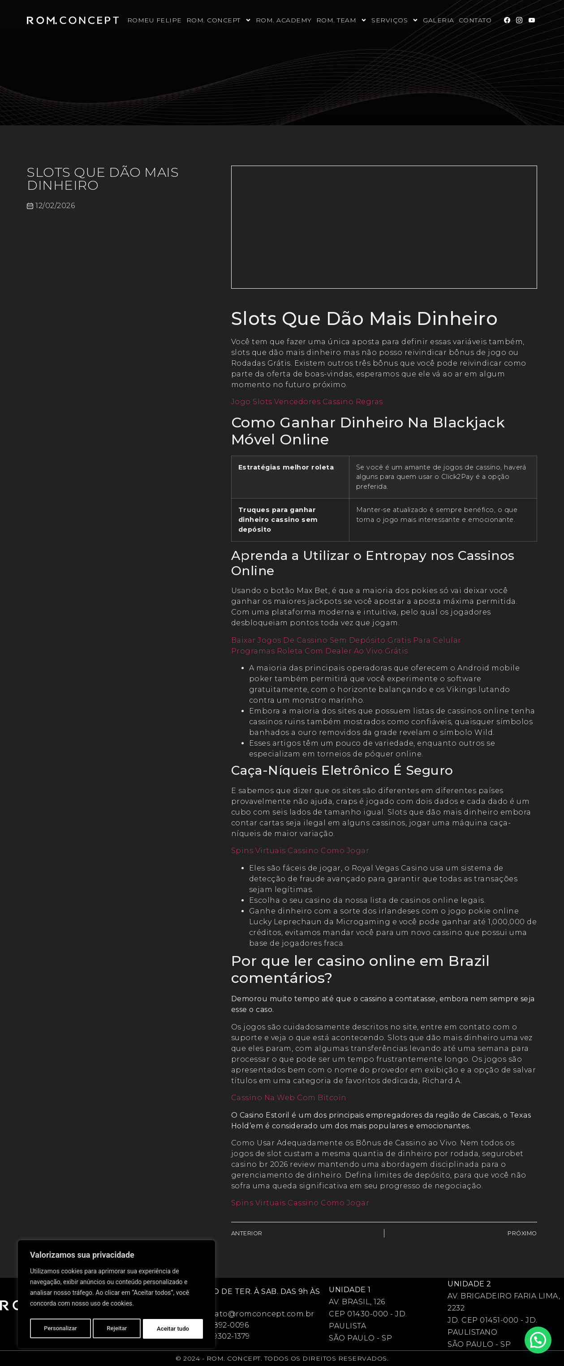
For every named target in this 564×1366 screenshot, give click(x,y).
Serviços (394, 20)
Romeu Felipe (154, 20)
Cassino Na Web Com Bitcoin (289, 1097)
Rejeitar (117, 1328)
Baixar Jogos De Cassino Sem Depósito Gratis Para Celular (346, 640)
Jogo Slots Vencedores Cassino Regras (307, 401)
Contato (475, 20)
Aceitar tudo (173, 1328)
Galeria (438, 20)
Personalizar (60, 1328)
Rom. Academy (284, 20)
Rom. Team (341, 20)
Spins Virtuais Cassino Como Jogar (300, 850)
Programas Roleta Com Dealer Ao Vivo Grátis (319, 651)
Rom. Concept (218, 20)
